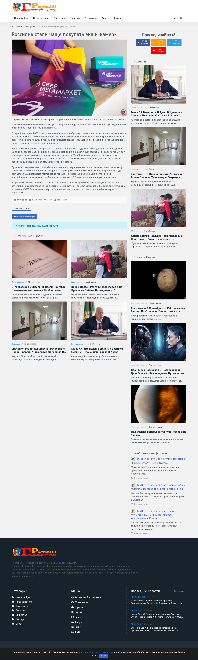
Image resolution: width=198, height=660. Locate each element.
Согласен (103, 657)
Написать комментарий (24, 216)
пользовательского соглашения (96, 653)
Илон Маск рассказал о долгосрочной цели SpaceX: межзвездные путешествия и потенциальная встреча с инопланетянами (158, 371)
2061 (142, 42)
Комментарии (21, 208)
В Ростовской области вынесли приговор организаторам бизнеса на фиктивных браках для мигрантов (39, 288)
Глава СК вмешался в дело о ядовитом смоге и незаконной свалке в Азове (97, 350)
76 (174, 42)
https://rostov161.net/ (66, 562)
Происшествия (18, 282)
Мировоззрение (137, 303)
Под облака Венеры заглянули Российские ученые (158, 433)
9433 (158, 42)
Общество (75, 282)
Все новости (179, 591)
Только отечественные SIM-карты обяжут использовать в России (153, 515)
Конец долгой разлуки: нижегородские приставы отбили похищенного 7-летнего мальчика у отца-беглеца (96, 288)
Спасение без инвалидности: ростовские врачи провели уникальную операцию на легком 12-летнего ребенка (39, 350)
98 (158, 50)
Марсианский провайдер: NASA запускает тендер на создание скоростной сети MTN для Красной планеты (158, 310)
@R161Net (62, 199)
